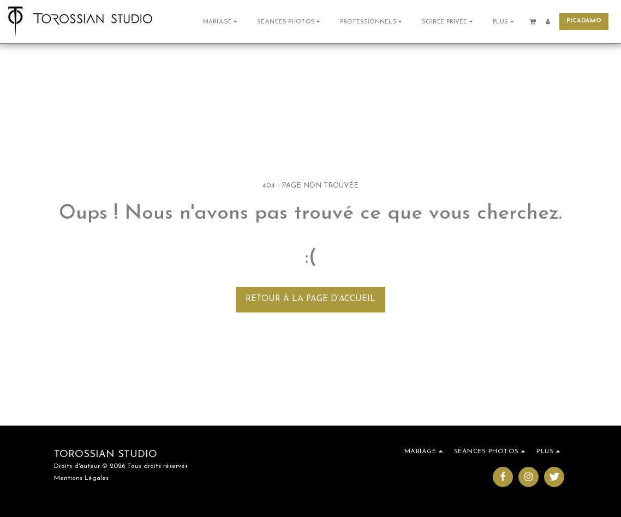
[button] (221, 21)
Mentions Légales (81, 478)
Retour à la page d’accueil (310, 299)
